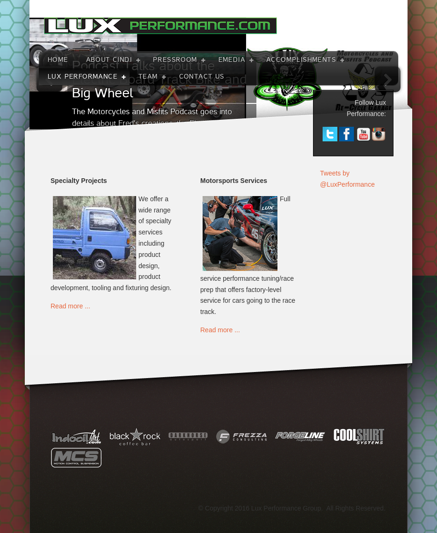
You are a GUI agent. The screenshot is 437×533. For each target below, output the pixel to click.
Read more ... (70, 306)
